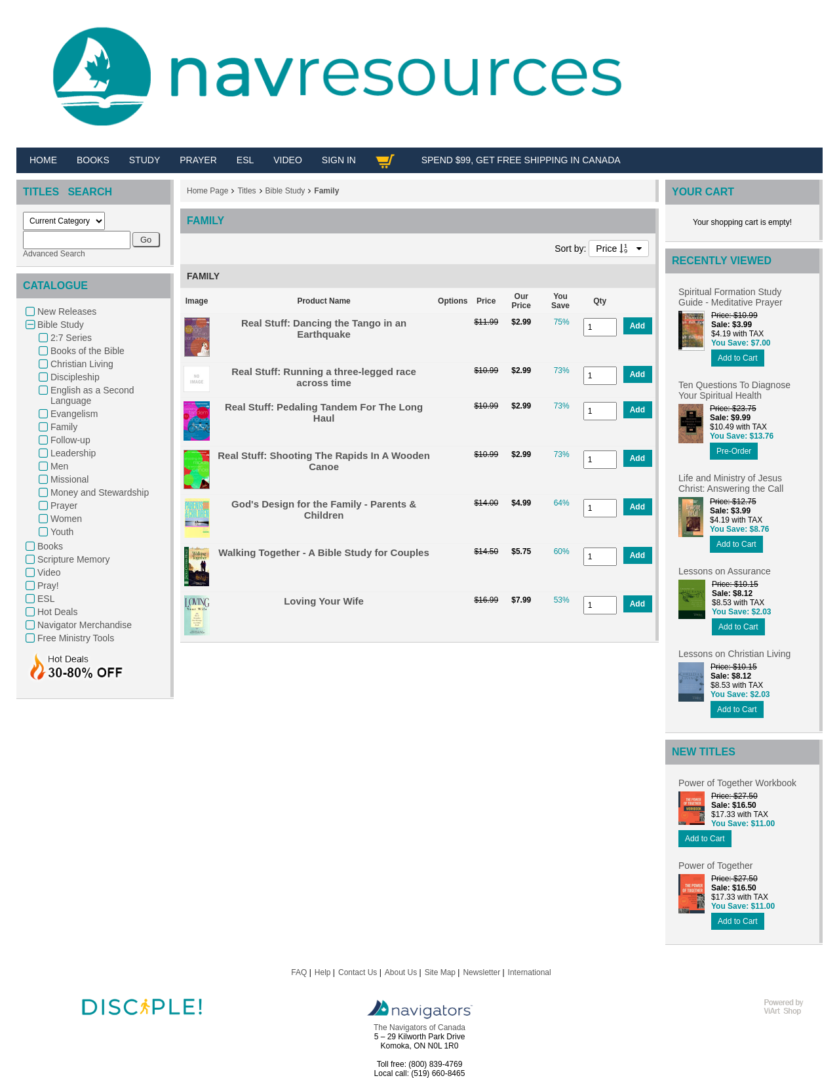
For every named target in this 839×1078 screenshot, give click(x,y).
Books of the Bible (87, 351)
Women (66, 518)
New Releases (66, 311)
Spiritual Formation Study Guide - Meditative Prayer (730, 297)
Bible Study (60, 324)
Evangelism (74, 414)
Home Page (207, 190)
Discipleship (75, 377)
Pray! (48, 585)
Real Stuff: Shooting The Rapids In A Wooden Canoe (324, 461)
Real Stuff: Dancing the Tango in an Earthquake (323, 328)
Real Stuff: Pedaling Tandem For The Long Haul (324, 412)
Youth (61, 532)
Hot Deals (57, 612)
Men (59, 466)
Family (63, 427)
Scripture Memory (73, 559)
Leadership (73, 453)
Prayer (63, 505)
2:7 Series (71, 337)
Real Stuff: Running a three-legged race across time (323, 377)
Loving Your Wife (324, 601)
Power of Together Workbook (737, 783)
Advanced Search (54, 253)
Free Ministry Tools (75, 638)
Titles (246, 190)
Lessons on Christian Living (734, 654)
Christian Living (81, 364)
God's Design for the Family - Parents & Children (323, 509)
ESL (45, 598)
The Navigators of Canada (419, 1027)
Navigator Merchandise (84, 625)
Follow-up (70, 440)
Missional (69, 479)
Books (50, 546)
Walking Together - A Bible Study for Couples (323, 552)
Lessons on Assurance (724, 571)
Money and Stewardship (99, 492)
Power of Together (715, 865)
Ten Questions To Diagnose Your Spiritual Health (734, 390)
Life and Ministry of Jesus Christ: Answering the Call (730, 483)
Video (49, 572)
